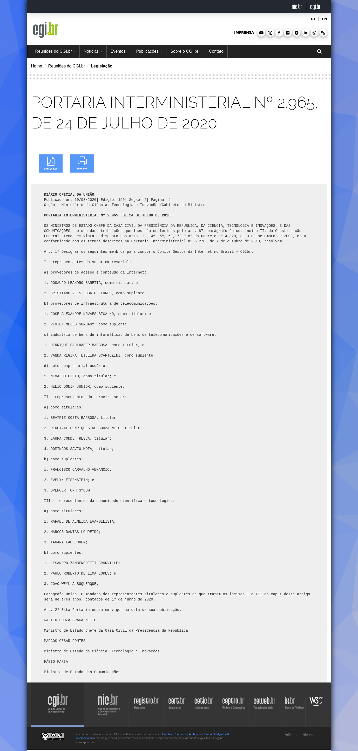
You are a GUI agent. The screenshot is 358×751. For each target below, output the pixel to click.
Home (36, 66)
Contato (216, 51)
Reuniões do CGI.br (55, 51)
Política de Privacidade (301, 735)
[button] (261, 33)
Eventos (119, 51)
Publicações (149, 51)
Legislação (101, 66)
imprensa (244, 32)
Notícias (93, 51)
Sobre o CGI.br (185, 51)
